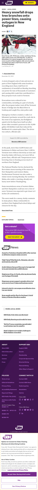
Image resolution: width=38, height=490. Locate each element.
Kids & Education (7, 352)
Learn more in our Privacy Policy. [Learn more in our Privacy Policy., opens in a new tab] (18, 470)
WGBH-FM (5, 414)
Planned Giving (24, 365)
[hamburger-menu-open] (3, 3)
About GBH (5, 348)
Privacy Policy (6, 386)
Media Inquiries (24, 386)
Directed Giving (24, 362)
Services (4, 355)
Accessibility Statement (9, 389)
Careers (4, 358)
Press (3, 362)
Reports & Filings (7, 393)
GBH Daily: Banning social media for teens (17, 319)
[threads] (30, 399)
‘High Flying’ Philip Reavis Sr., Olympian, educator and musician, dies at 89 (18, 261)
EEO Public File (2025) (9, 396)
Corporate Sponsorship (26, 358)
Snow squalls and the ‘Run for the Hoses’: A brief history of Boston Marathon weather (17, 296)
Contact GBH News (25, 382)
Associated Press (9, 74)
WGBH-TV (5, 407)
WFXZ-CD (13, 410)
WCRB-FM (5, 417)
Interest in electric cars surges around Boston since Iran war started (18, 289)
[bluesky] (28, 399)
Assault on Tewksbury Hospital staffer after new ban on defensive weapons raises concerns (19, 254)
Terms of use (6, 379)
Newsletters (23, 389)
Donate (29, 3)
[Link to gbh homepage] (9, 3)
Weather (21, 220)
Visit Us (21, 393)
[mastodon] (30, 410)
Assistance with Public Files (9, 400)
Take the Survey (14, 237)
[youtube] (25, 399)
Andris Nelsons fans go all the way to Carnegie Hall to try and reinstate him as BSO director (18, 268)
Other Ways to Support (26, 369)
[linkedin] (20, 403)
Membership (23, 355)
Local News (11, 9)
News (4, 9)
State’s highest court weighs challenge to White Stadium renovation (17, 331)
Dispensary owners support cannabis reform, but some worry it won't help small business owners (18, 282)
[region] (19, 461)
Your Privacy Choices (19, 486)
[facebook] (33, 399)
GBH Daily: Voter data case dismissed (16, 315)
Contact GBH (23, 379)
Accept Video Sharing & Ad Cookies (19, 474)
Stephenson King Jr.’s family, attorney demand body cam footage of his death (19, 275)
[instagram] (20, 399)
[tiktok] (22, 399)
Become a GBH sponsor (19, 141)
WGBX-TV (5, 410)
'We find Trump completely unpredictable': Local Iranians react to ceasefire (18, 325)
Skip (19, 480)
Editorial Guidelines (8, 382)
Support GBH (23, 348)
